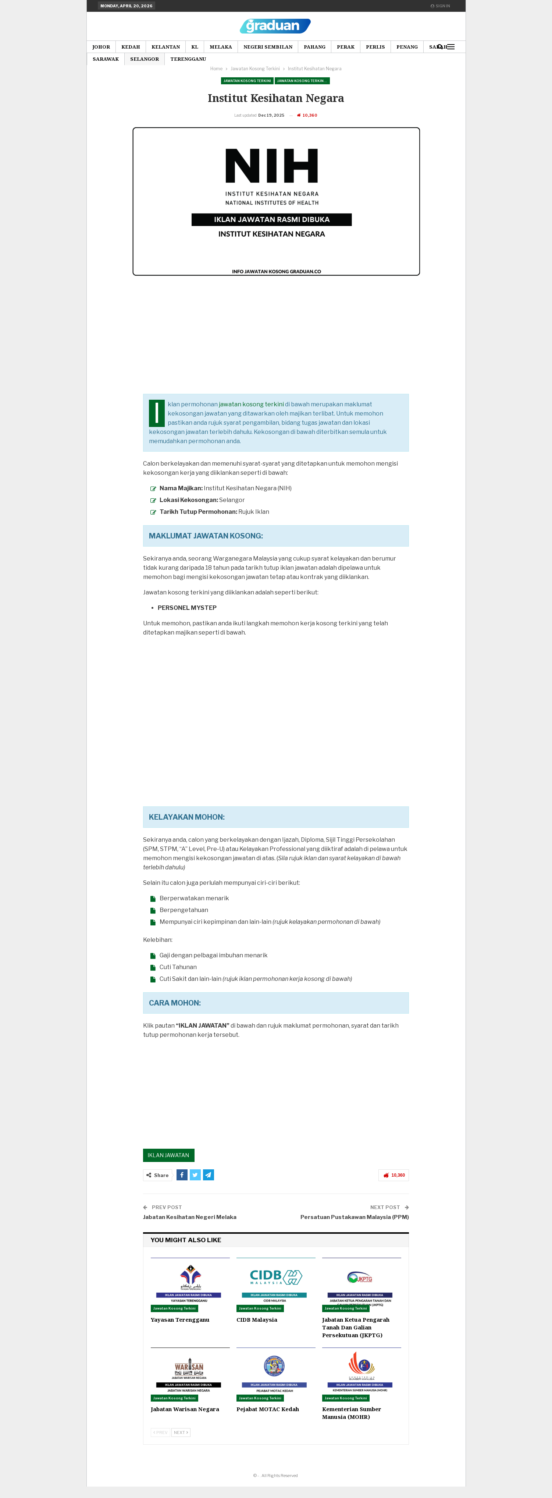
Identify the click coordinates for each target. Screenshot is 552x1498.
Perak (346, 46)
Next (181, 1443)
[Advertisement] (276, 353)
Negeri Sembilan (267, 46)
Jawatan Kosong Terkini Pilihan (303, 81)
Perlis (375, 46)
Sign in (440, 6)
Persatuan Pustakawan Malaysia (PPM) (354, 1228)
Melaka (221, 46)
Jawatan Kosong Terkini (247, 81)
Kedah (130, 46)
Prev (160, 1443)
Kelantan (166, 46)
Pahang (314, 46)
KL (194, 46)
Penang (407, 46)
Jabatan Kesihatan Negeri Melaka (189, 1228)
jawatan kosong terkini (251, 415)
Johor (101, 46)
